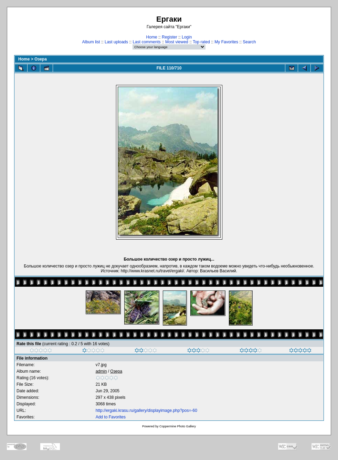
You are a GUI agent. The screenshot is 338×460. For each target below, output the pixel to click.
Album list (91, 42)
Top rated (201, 42)
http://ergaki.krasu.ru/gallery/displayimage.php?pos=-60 (146, 410)
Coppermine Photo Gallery (177, 426)
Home (151, 37)
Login (187, 37)
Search (249, 42)
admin (101, 371)
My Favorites (226, 42)
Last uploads (116, 42)
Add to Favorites (111, 417)
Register (169, 37)
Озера (40, 59)
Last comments (146, 42)
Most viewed (176, 42)
